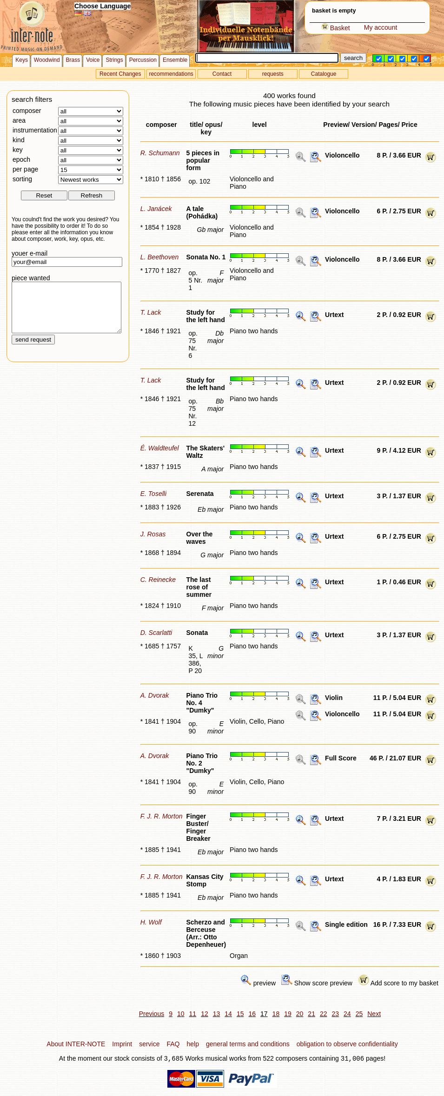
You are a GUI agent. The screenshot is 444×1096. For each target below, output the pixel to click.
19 (288, 1013)
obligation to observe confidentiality (347, 1044)
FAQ (172, 1044)
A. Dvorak (154, 695)
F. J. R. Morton (161, 816)
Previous (151, 1013)
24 (347, 1013)
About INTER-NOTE (75, 1044)
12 (204, 1013)
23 (335, 1013)
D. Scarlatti (156, 632)
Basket (335, 28)
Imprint (122, 1044)
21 (311, 1013)
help (193, 1044)
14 (228, 1013)
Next (374, 1013)
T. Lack (150, 312)
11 (193, 1013)
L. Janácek (156, 208)
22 (323, 1013)
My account (381, 27)
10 (181, 1013)
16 (252, 1013)
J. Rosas (153, 534)
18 (276, 1013)
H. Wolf (151, 922)
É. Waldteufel (159, 448)
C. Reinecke (158, 579)
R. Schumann (160, 153)
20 (300, 1013)
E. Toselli (153, 493)
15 (240, 1013)
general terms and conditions (248, 1044)
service (149, 1044)
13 (216, 1013)
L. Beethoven (159, 257)
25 (359, 1013)
